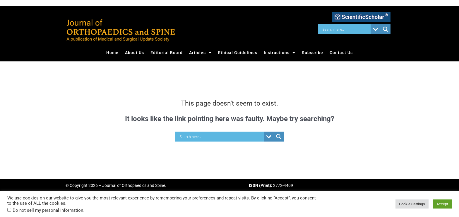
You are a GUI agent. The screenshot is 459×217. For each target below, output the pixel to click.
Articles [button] (200, 53)
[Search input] (346, 29)
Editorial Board (166, 52)
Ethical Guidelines (237, 52)
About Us (134, 52)
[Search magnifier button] (386, 29)
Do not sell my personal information (48, 210)
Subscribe (312, 52)
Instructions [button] (279, 53)
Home (112, 52)
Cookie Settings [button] (412, 204)
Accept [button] (442, 204)
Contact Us (341, 52)
